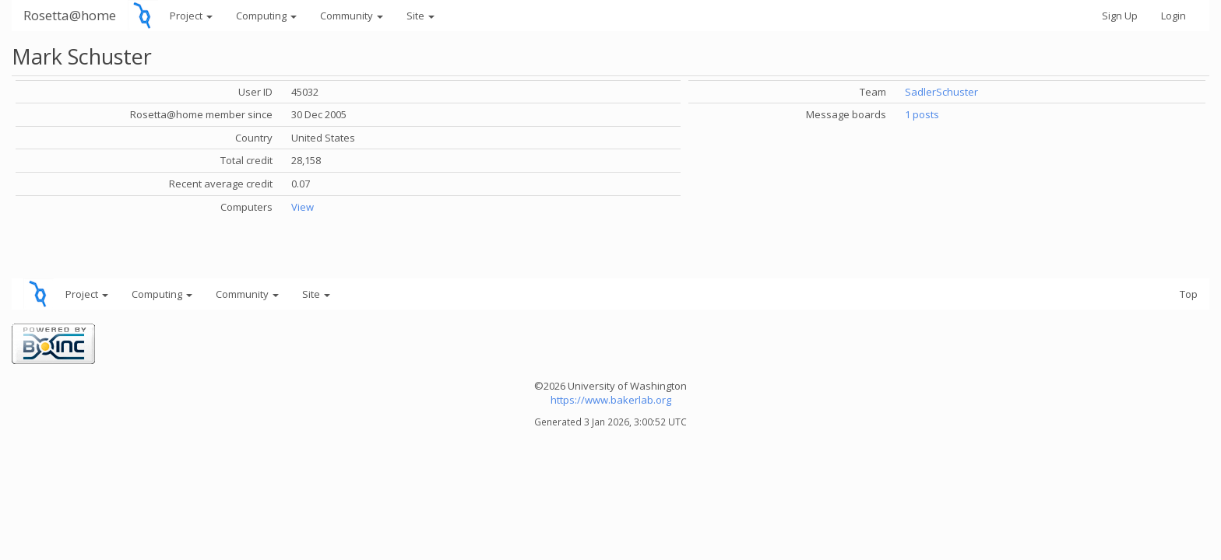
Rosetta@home (69, 15)
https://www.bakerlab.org (611, 400)
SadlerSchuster (941, 92)
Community (351, 16)
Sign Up (1120, 16)
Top (1189, 294)
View (302, 207)
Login (1173, 16)
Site (420, 16)
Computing (266, 16)
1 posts (922, 114)
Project (191, 16)
